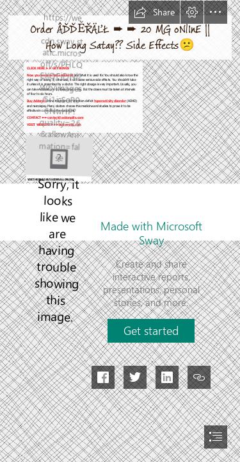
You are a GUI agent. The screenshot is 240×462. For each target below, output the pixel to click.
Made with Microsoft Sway (151, 233)
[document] (120, 231)
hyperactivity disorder (110, 101)
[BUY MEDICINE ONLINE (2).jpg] (58, 158)
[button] (154, 12)
